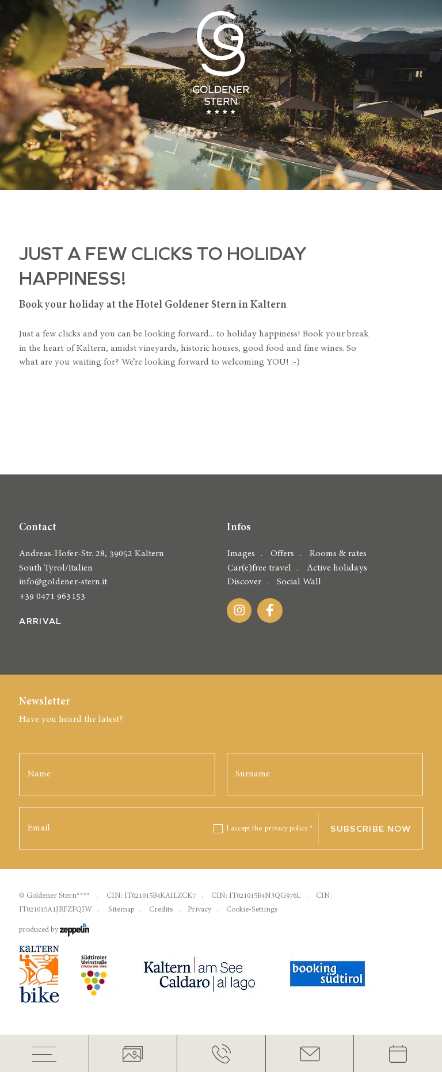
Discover (244, 582)
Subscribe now (370, 829)
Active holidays (337, 568)
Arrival (40, 621)
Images (241, 553)
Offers (282, 553)
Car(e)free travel (259, 568)
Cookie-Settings (251, 909)
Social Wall (299, 582)
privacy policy (289, 828)
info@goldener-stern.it (62, 582)
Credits (161, 909)
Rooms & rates (338, 553)
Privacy (199, 909)
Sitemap (121, 909)
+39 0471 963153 (52, 596)
